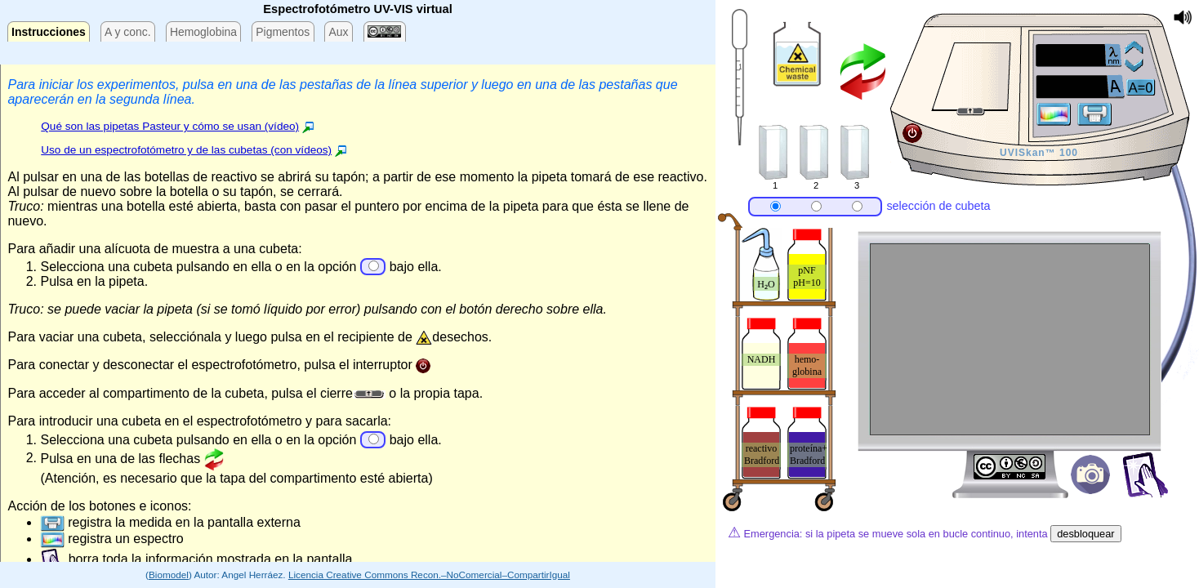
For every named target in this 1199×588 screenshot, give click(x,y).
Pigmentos (283, 31)
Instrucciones (48, 31)
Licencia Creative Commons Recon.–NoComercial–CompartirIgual (429, 574)
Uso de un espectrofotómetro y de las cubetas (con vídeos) (186, 150)
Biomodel (169, 574)
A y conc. (128, 31)
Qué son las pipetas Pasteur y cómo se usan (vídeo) (170, 126)
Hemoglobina (203, 31)
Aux (338, 31)
